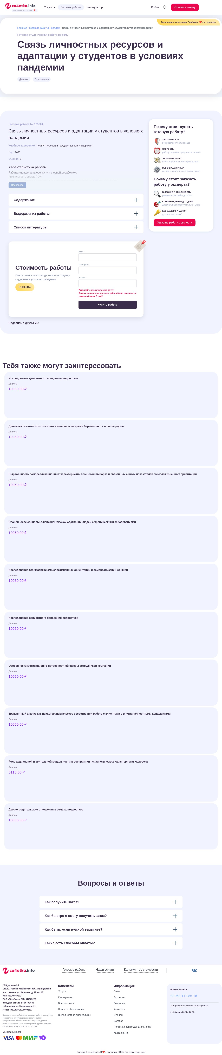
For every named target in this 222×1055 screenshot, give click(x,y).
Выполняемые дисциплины (74, 1014)
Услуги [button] (48, 7)
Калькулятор (95, 7)
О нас (117, 991)
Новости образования (71, 1009)
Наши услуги (105, 969)
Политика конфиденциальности (132, 1026)
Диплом (55, 28)
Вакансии (119, 1003)
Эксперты (119, 997)
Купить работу (107, 304)
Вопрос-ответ (66, 1003)
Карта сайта (121, 1032)
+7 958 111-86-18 (183, 996)
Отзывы (118, 1014)
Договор (118, 1020)
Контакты (119, 1009)
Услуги (62, 991)
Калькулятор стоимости (141, 969)
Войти (155, 7)
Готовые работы (71, 7)
